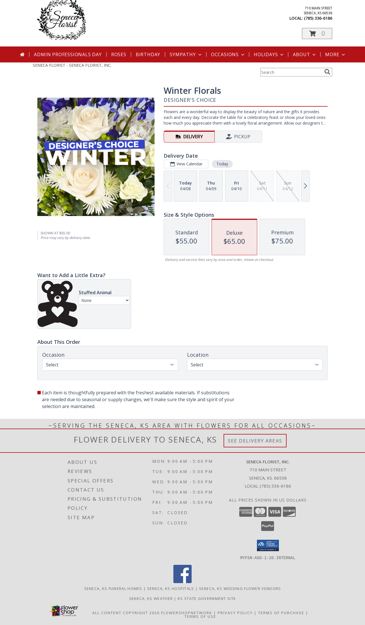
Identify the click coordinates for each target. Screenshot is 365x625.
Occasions (228, 54)
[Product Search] (291, 72)
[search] (327, 72)
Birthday (148, 54)
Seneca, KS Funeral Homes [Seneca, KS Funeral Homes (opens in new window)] (113, 588)
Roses (118, 54)
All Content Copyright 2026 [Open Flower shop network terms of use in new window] (126, 612)
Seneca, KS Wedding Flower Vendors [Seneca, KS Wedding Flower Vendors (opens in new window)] (240, 588)
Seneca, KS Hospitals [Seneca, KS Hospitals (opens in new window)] (170, 588)
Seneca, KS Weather (151, 598)
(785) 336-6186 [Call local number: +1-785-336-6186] (318, 18)
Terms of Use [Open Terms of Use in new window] (200, 616)
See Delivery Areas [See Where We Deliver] (255, 440)
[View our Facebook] (182, 581)
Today (222, 164)
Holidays (269, 54)
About (305, 54)
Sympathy (186, 54)
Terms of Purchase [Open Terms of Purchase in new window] (281, 612)
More (335, 54)
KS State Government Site (207, 598)
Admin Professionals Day (68, 54)
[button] (317, 33)
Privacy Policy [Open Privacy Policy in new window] (235, 612)
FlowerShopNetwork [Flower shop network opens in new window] (186, 612)
